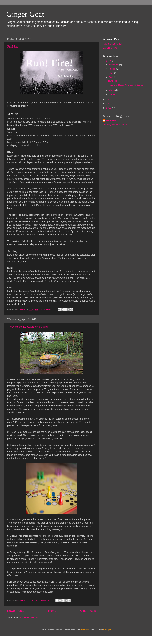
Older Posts (88, 610)
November (114, 65)
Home (52, 610)
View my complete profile (115, 125)
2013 (109, 108)
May (111, 73)
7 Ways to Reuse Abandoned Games (28, 326)
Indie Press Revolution (113, 44)
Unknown (111, 120)
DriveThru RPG (110, 48)
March (112, 90)
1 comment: (45, 600)
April (111, 77)
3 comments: (47, 309)
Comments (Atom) (29, 617)
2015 (109, 99)
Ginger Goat (25, 14)
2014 (109, 104)
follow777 (85, 630)
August (112, 69)
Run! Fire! (13, 46)
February (113, 94)
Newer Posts (15, 610)
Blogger (107, 630)
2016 (109, 61)
